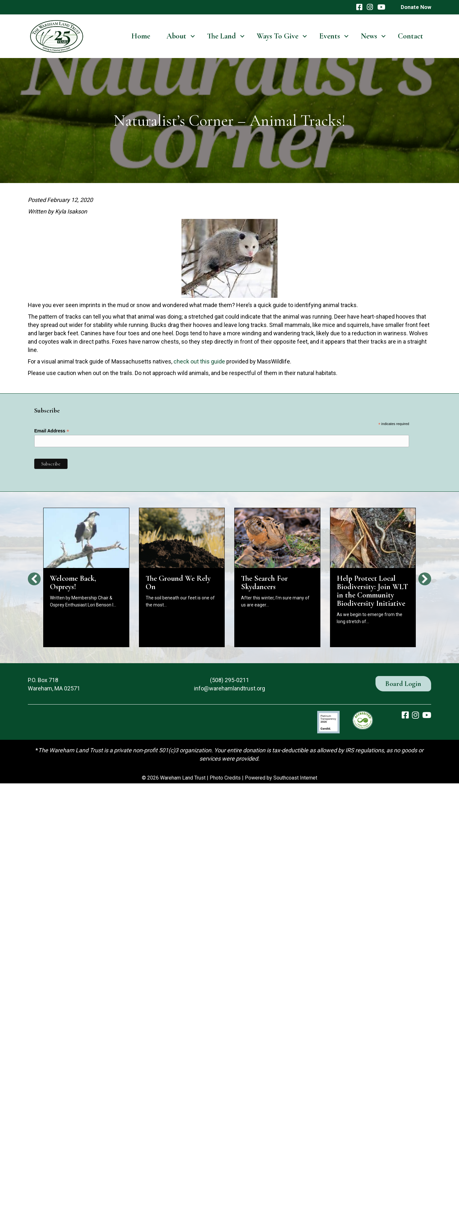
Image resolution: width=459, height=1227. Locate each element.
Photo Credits (225, 778)
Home (140, 36)
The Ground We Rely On (178, 582)
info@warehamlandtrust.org (229, 688)
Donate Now (416, 7)
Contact (410, 36)
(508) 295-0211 (229, 680)
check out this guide (199, 361)
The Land (221, 36)
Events (329, 36)
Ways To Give (277, 36)
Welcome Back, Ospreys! (73, 582)
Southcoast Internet (295, 778)
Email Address (51, 431)
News (369, 36)
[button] (192, 36)
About (176, 36)
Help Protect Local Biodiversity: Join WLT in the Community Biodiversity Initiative (372, 591)
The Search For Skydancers (264, 582)
